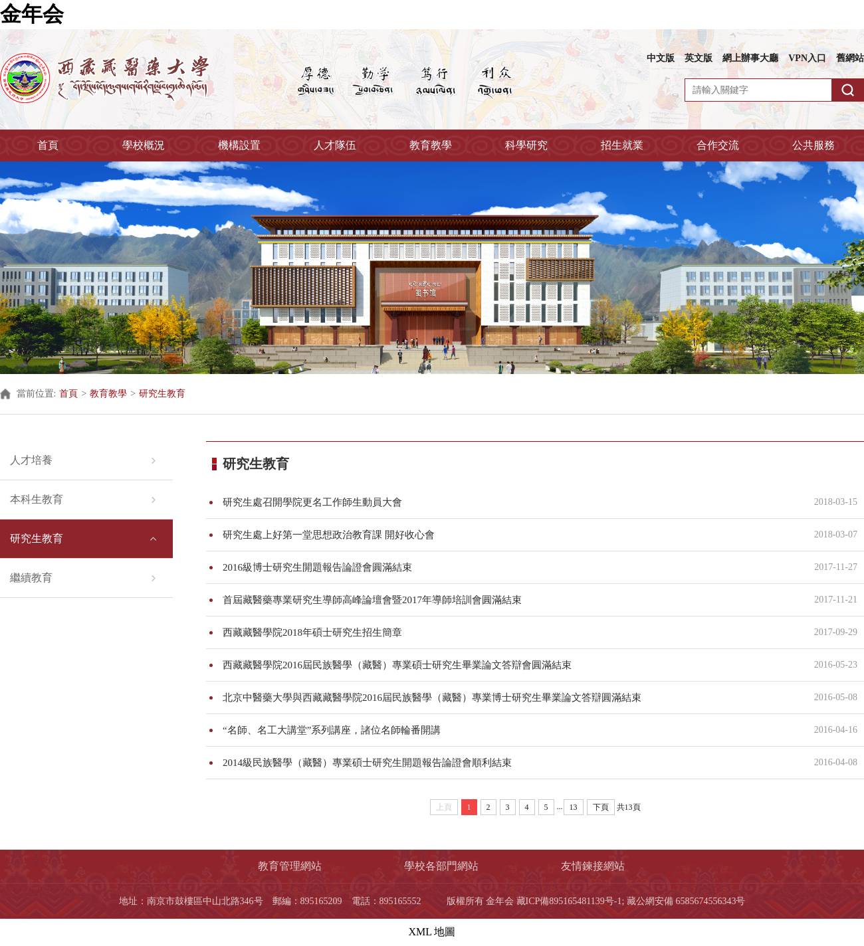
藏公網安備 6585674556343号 (686, 901)
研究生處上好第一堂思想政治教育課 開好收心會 (510, 535)
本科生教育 (36, 499)
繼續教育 (31, 577)
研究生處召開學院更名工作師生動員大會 (510, 502)
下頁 (601, 807)
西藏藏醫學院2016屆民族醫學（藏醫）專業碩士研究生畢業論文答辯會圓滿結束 (510, 665)
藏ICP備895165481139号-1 (569, 901)
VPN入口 (807, 58)
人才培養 (31, 460)
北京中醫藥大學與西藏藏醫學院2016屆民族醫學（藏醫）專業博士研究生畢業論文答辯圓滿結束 (510, 697)
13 (574, 807)
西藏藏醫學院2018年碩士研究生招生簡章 (510, 632)
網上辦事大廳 (750, 58)
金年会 (32, 14)
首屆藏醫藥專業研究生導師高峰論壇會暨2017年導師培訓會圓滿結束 (510, 600)
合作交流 (718, 145)
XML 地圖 (432, 931)
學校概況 (143, 145)
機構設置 (239, 145)
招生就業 (622, 145)
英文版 (698, 58)
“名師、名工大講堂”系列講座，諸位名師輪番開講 (510, 730)
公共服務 (813, 145)
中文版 (661, 58)
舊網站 (850, 58)
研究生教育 (162, 394)
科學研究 (526, 145)
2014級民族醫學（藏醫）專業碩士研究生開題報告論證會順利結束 (510, 763)
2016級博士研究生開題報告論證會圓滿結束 (510, 567)
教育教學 (430, 145)
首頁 (47, 145)
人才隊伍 (335, 145)
